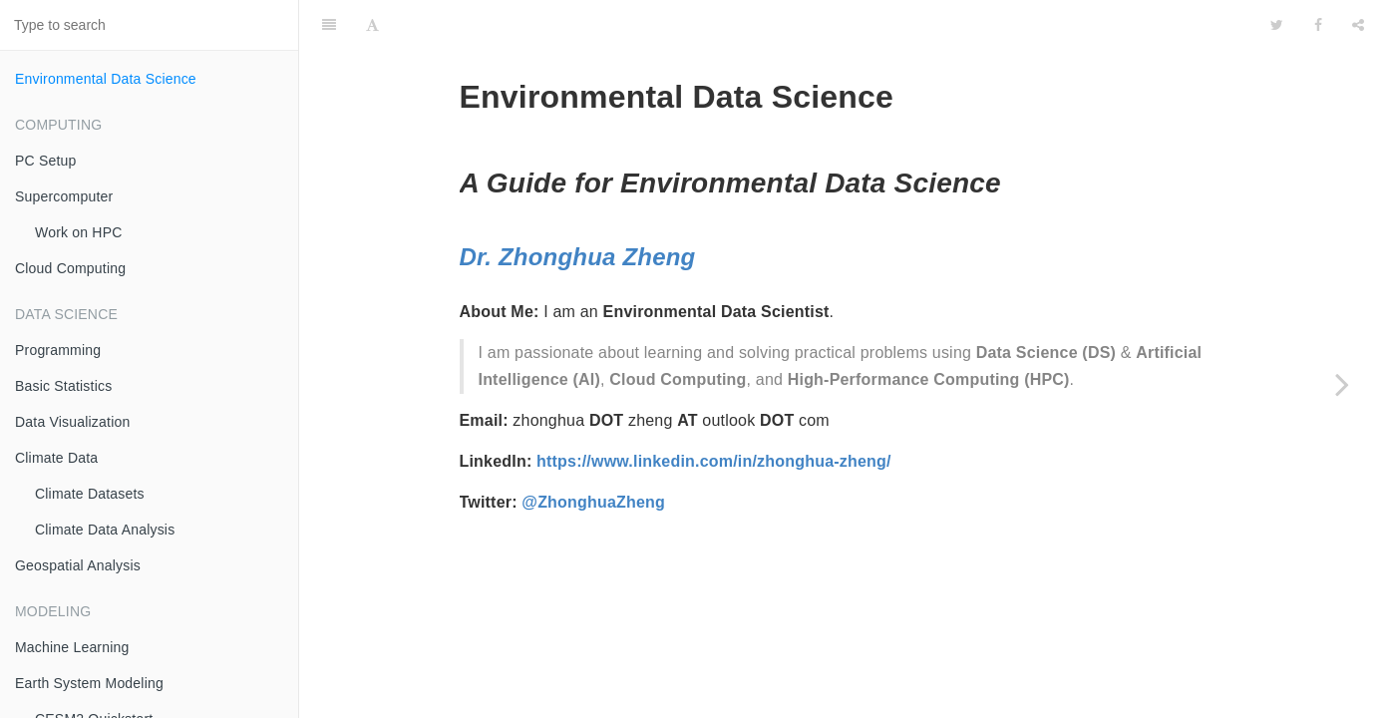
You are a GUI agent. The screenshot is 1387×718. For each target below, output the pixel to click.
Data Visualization (72, 422)
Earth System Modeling (89, 683)
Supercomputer (64, 196)
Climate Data (56, 458)
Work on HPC (79, 232)
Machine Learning (72, 647)
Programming (58, 350)
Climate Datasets (90, 494)
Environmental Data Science (105, 79)
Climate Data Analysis (104, 530)
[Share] (1358, 25)
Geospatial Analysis (78, 565)
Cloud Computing (70, 268)
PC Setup (46, 161)
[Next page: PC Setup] (1342, 384)
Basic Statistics (63, 386)
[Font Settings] (372, 25)
